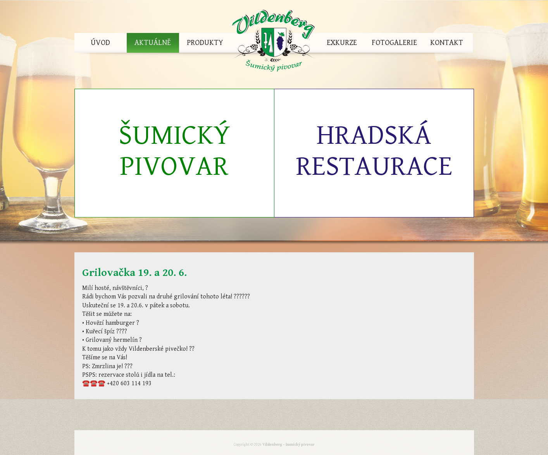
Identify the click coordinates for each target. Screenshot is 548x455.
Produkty (205, 42)
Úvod (100, 42)
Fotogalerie (394, 42)
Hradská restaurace (374, 151)
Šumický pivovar (174, 151)
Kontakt (446, 42)
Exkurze (342, 42)
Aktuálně (152, 42)
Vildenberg (274, 42)
